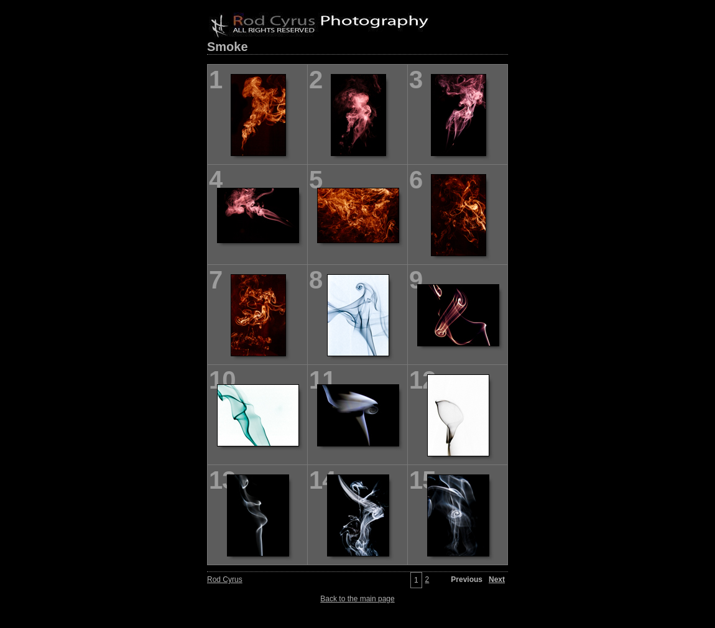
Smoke (227, 46)
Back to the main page (357, 598)
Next (497, 579)
